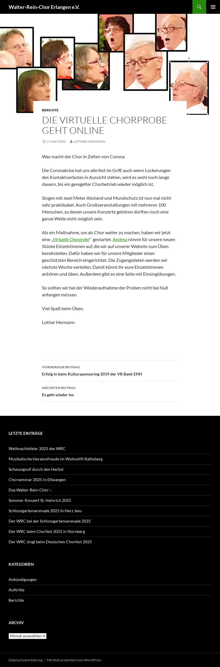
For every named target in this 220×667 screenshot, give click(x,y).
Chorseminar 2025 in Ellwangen (37, 479)
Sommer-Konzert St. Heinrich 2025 (40, 500)
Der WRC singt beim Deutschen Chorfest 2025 (50, 541)
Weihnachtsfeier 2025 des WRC (37, 448)
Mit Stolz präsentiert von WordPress (74, 660)
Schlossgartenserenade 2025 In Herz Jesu (45, 510)
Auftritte (16, 589)
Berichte (50, 110)
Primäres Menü (213, 7)
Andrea (120, 239)
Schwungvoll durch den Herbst (36, 469)
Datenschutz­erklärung (26, 660)
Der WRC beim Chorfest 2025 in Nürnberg (47, 531)
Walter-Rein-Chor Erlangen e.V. (44, 7)
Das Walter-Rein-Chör (30, 489)
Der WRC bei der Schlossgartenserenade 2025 (50, 521)
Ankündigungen (23, 579)
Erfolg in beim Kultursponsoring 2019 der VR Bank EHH (110, 370)
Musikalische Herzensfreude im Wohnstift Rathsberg (56, 458)
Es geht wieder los (110, 390)
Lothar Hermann (89, 141)
